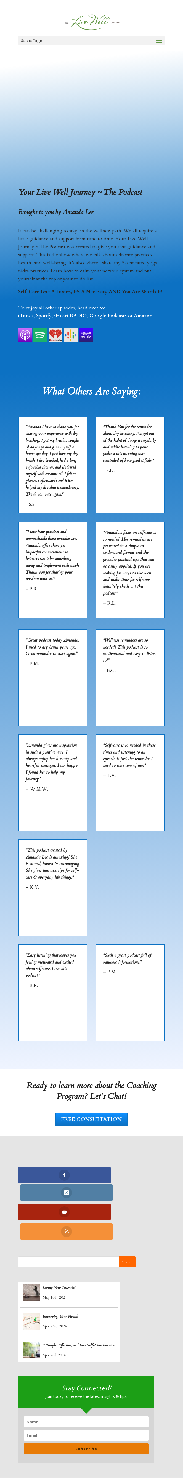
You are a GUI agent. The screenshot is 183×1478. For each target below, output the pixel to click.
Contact (102, 1456)
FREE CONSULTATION (91, 1119)
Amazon (143, 316)
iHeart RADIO (70, 316)
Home (27, 1448)
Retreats (78, 1456)
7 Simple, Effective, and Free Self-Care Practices (79, 1308)
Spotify (44, 316)
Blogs (150, 1448)
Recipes (129, 1448)
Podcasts (53, 1456)
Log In (125, 1456)
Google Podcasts (108, 316)
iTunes (25, 316)
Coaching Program (61, 1448)
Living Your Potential (59, 1250)
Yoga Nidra (101, 1448)
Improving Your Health (60, 1279)
